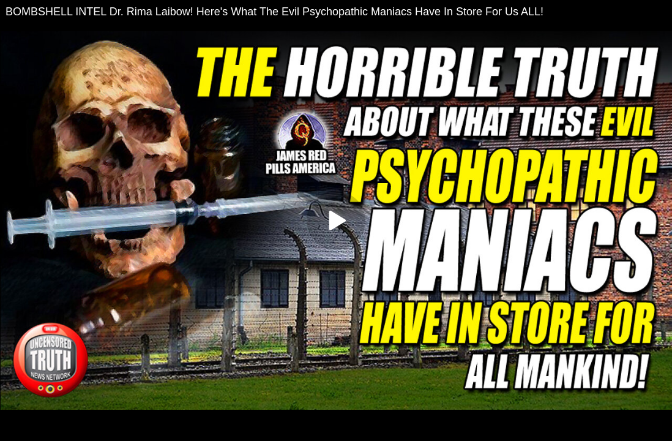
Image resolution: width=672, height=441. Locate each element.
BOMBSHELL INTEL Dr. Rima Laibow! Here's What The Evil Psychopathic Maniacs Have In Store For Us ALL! (274, 12)
